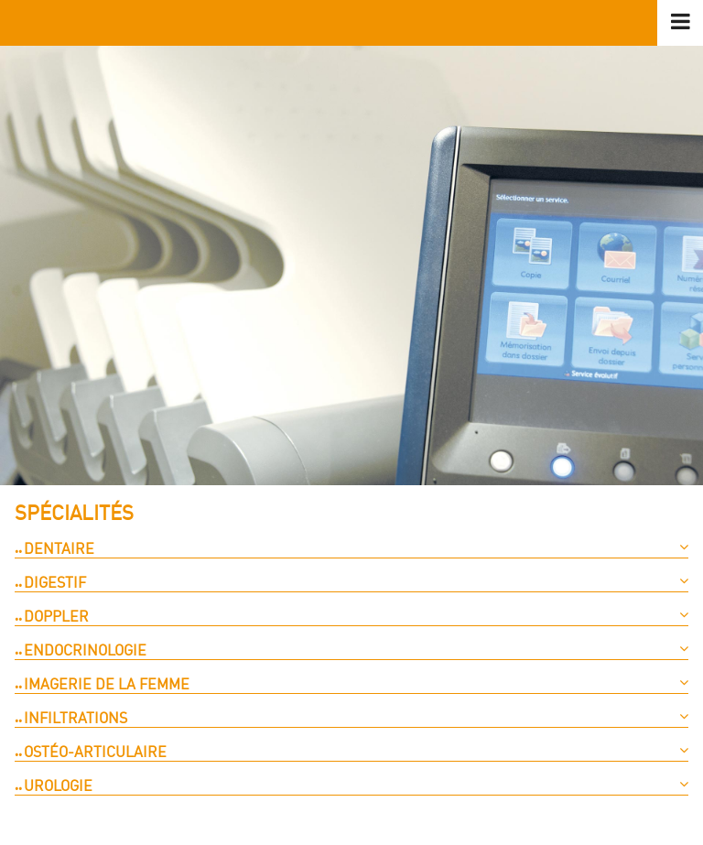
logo (351, 23)
